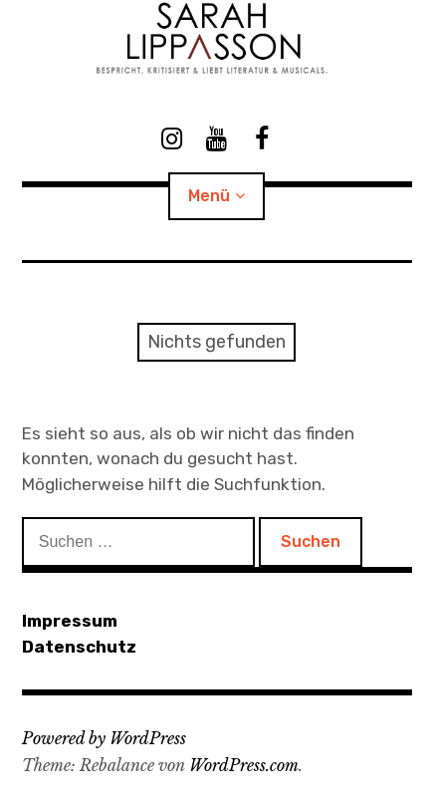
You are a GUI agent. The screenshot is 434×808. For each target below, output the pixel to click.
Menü (209, 195)
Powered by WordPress (104, 738)
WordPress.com (244, 765)
